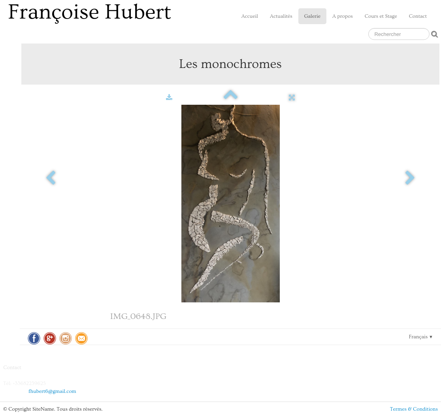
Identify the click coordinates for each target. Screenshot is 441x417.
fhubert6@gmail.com (52, 391)
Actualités (281, 16)
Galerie (312, 16)
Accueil (249, 16)
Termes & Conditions (414, 409)
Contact (418, 16)
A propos (342, 16)
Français (421, 337)
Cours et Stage (381, 16)
